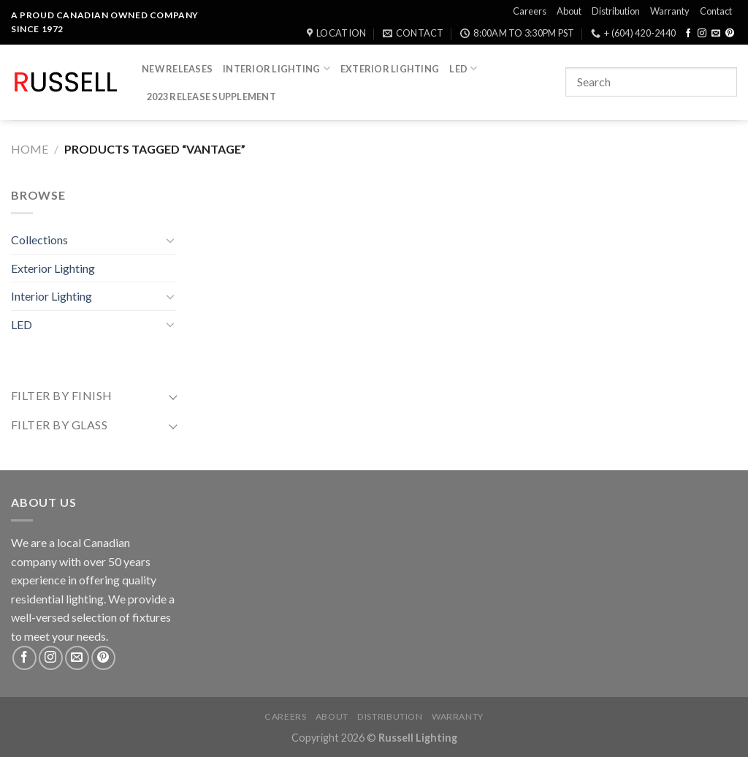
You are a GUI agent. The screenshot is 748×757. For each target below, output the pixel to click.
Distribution (616, 11)
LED (463, 68)
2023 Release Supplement (211, 96)
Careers (529, 11)
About (569, 11)
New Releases (177, 69)
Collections (39, 239)
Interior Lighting (276, 68)
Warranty (670, 11)
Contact (716, 11)
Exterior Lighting (389, 69)
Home (29, 149)
